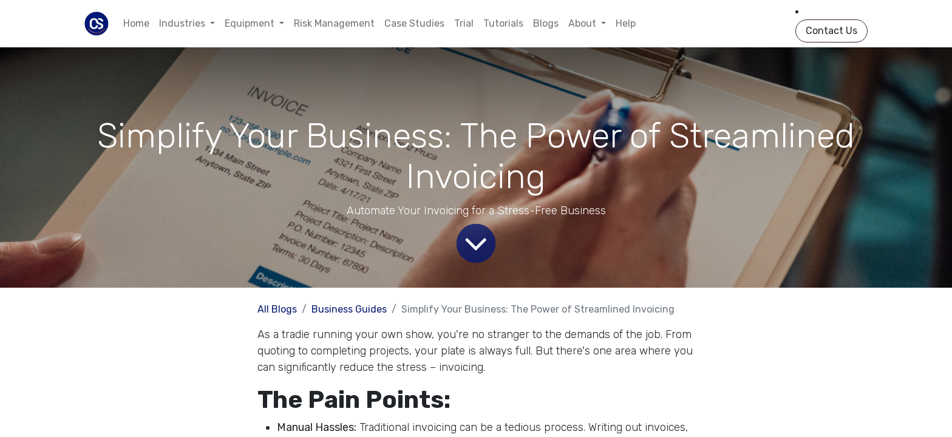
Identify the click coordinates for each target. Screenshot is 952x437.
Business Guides (349, 309)
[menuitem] (136, 24)
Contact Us (831, 30)
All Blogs (277, 309)
